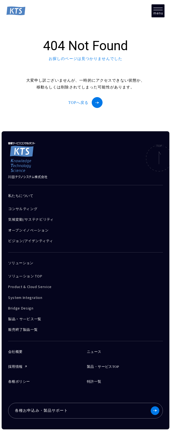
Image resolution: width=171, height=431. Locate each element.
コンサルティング (22, 208)
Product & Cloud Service (30, 286)
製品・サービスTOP (103, 367)
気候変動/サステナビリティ (31, 219)
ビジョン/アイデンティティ (30, 240)
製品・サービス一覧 (24, 318)
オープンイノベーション (28, 230)
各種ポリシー (19, 381)
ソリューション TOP (25, 276)
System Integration (25, 297)
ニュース (94, 352)
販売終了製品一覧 (23, 329)
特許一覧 (94, 381)
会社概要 (15, 352)
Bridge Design (20, 308)
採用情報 (15, 367)
